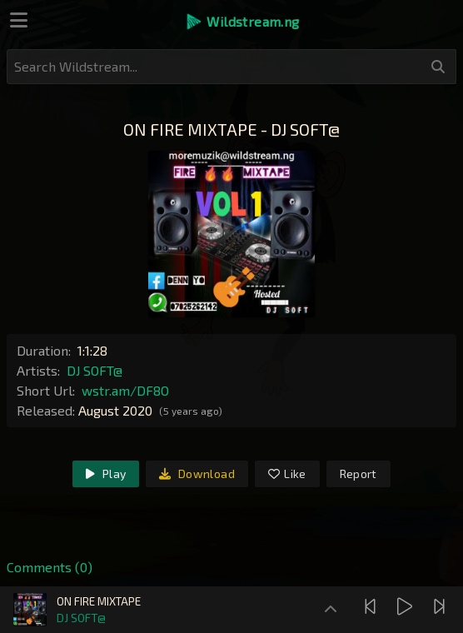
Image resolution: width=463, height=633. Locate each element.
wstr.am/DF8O (125, 390)
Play (106, 473)
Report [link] (358, 473)
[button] (242, 22)
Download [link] (197, 473)
